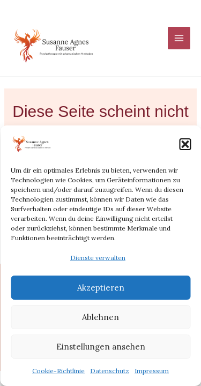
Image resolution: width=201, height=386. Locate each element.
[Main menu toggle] (179, 38)
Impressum (152, 371)
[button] (185, 144)
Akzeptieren (100, 288)
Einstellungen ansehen (100, 347)
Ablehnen (100, 317)
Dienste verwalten (97, 258)
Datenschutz (109, 371)
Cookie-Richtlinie (58, 371)
